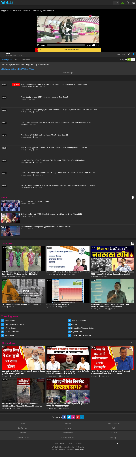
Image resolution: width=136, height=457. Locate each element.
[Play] (38, 45)
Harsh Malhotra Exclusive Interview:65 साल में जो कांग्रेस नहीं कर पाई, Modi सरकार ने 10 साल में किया (67, 372)
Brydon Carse (76, 332)
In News (68, 428)
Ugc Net (74, 324)
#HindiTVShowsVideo (25, 69)
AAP (94, 276)
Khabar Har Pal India (29, 86)
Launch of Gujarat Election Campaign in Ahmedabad (68, 272)
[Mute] (93, 45)
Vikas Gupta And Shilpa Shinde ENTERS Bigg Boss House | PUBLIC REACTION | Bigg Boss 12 (58, 173)
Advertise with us (23, 438)
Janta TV (6, 376)
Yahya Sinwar (10, 321)
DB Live (6, 408)
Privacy (62, 443)
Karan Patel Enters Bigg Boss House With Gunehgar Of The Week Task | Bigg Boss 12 (54, 160)
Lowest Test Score (12, 332)
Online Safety (68, 433)
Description (7, 60)
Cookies (79, 443)
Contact (68, 423)
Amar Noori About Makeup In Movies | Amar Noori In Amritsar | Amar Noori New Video (54, 84)
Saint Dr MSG (10, 336)
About (22, 423)
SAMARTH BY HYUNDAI (81, 336)
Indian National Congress (55, 274)
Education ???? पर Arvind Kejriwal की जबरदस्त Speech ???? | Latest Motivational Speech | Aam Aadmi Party (112, 274)
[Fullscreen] (97, 45)
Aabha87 (25, 124)
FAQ (113, 428)
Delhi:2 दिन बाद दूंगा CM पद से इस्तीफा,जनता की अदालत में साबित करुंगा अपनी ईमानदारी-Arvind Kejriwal (110, 372)
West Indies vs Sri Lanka (14, 324)
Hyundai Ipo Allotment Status (82, 328)
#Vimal (13, 69)
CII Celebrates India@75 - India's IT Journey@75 (21, 304)
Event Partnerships (113, 423)
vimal (8, 53)
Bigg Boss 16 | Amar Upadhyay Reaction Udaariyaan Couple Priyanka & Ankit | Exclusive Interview (59, 110)
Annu (24, 99)
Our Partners (22, 428)
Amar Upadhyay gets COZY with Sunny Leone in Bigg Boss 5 (44, 97)
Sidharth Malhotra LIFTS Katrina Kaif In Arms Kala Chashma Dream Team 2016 (51, 214)
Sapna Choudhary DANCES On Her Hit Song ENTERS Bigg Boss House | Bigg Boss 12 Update (58, 185)
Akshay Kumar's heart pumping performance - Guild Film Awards (46, 227)
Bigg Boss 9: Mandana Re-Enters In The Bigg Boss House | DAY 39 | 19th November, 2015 (56, 122)
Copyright (71, 443)
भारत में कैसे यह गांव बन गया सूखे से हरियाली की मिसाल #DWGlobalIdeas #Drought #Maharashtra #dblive (22, 405)
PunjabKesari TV (53, 376)
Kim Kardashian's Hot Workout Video (35, 201)
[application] (68, 30)
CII (5, 307)
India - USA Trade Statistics (57, 304)
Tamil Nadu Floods (78, 321)
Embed (17, 60)
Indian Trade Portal (54, 307)
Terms (56, 443)
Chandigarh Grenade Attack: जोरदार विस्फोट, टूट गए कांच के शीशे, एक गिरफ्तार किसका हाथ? (67, 405)
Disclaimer (22, 433)
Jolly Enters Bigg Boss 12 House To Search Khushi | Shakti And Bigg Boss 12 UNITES (54, 148)
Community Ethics (67, 438)
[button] (68, 29)
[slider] (66, 45)
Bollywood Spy (27, 112)
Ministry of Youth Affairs (100, 309)
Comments (26, 60)
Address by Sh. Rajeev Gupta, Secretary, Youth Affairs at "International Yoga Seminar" (110, 305)
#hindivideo (5, 69)
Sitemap (113, 438)
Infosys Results (10, 328)
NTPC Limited (8, 276)
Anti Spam (113, 433)
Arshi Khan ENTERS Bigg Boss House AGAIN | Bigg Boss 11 (44, 135)
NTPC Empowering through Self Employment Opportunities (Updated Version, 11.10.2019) (20, 273)
